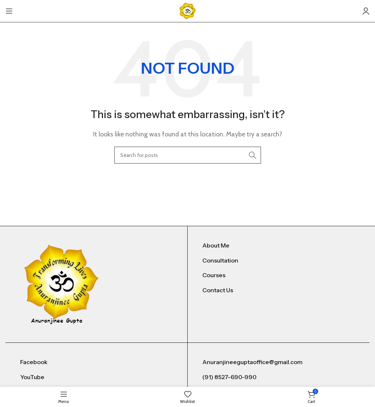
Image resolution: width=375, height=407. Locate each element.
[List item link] (278, 245)
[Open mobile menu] (9, 11)
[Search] (187, 155)
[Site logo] (188, 10)
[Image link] (61, 283)
